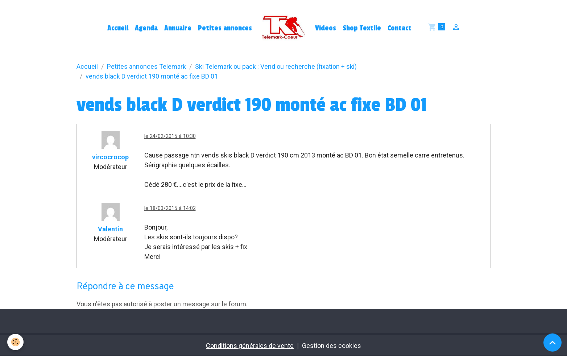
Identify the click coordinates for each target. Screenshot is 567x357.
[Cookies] (15, 342)
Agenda (146, 28)
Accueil (117, 28)
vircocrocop (110, 157)
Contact (399, 28)
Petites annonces (225, 28)
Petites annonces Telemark (146, 66)
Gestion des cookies (331, 345)
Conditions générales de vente (250, 345)
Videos (325, 28)
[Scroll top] (552, 342)
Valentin (110, 229)
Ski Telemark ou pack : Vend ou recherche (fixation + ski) (276, 66)
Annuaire (177, 28)
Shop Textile (362, 28)
